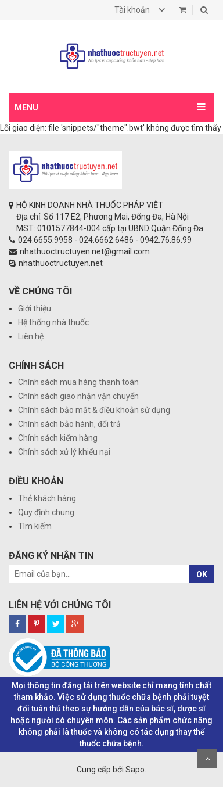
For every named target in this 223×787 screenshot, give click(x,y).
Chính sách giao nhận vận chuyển (78, 396)
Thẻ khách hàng (47, 498)
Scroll (207, 758)
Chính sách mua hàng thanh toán (78, 382)
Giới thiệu (34, 308)
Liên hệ (31, 336)
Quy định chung (46, 512)
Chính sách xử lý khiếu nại (64, 452)
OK (201, 574)
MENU (26, 107)
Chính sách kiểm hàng (58, 438)
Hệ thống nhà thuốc (53, 322)
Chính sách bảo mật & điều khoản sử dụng (94, 410)
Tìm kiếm (35, 526)
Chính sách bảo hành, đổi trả (69, 424)
